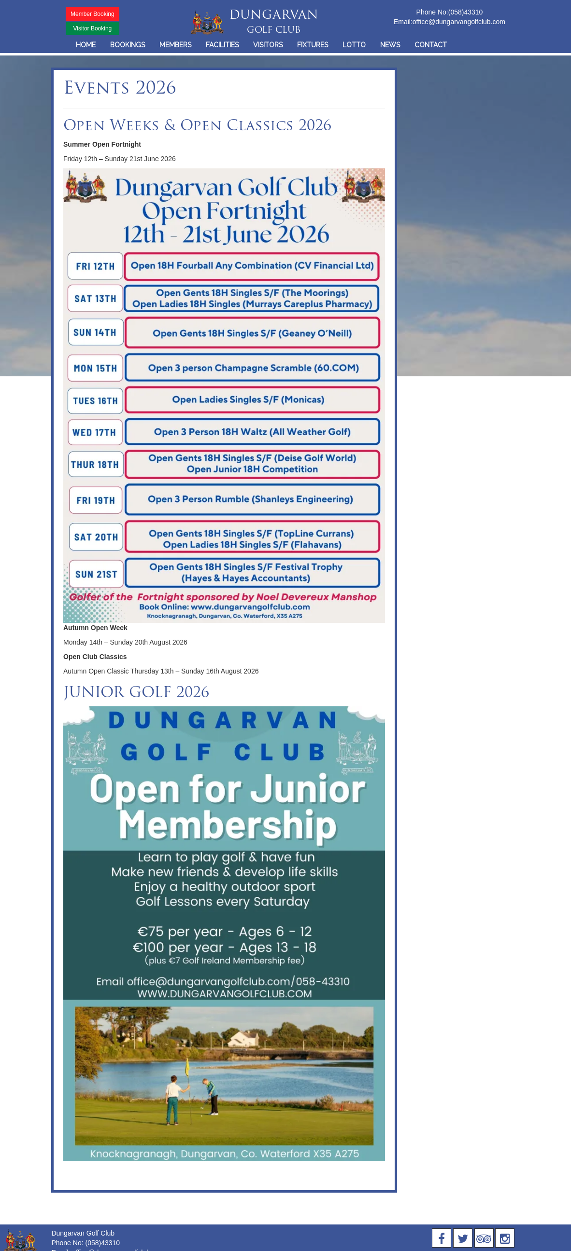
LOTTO (354, 45)
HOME (86, 45)
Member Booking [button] (92, 14)
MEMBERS (175, 45)
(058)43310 (465, 12)
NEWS (390, 45)
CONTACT (430, 45)
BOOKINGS (127, 45)
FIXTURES (312, 45)
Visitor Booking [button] (92, 28)
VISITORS (268, 45)
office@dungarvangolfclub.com (459, 22)
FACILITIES (222, 45)
